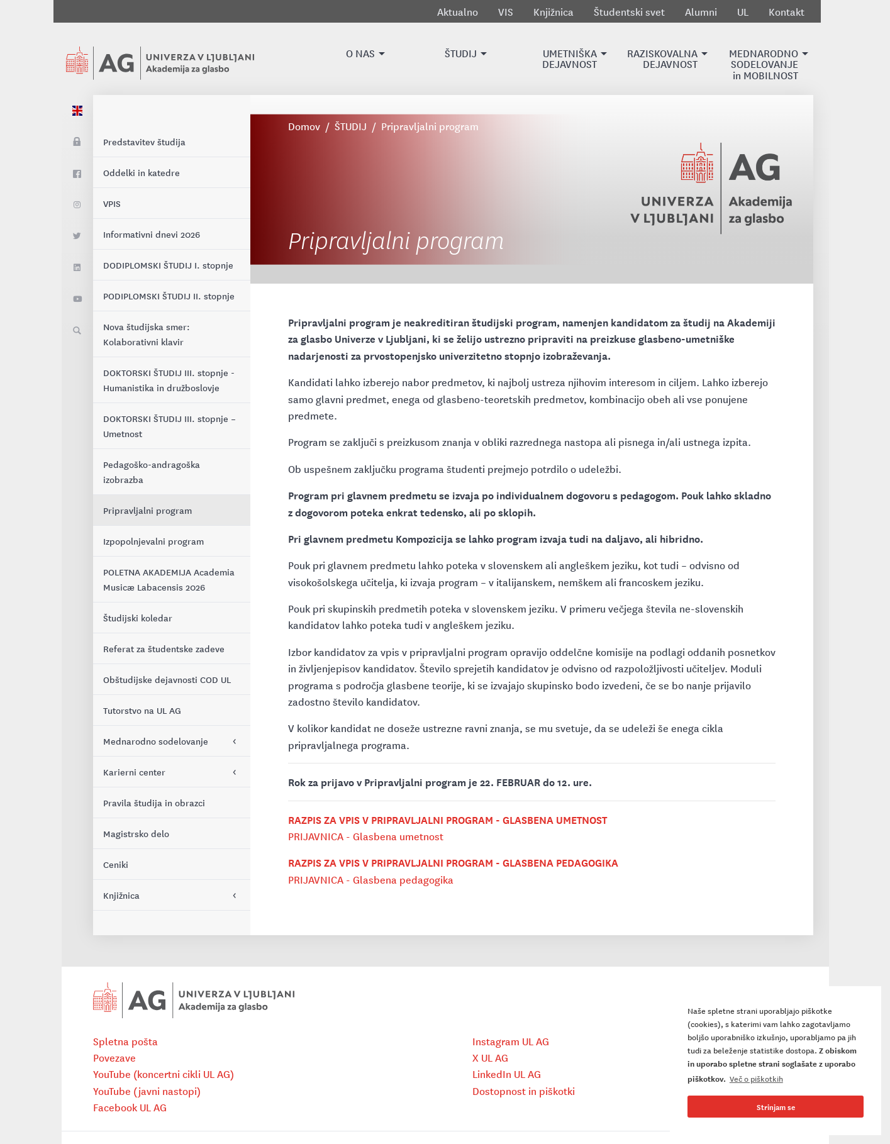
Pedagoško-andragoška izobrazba (151, 472)
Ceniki (115, 864)
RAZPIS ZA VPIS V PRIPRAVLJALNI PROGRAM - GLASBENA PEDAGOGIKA (453, 862)
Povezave (114, 1057)
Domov (304, 125)
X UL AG (490, 1057)
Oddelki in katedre (141, 172)
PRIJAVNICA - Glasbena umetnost (366, 835)
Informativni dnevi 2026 (151, 234)
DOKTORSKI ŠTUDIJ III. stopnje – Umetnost (169, 426)
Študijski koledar (137, 617)
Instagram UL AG (510, 1040)
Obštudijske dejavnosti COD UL (167, 679)
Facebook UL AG (130, 1106)
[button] (360, 59)
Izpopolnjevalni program (153, 541)
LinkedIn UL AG (506, 1073)
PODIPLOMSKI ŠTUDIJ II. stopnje (169, 295)
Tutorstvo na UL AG (142, 710)
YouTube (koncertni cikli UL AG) (163, 1073)
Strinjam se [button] (776, 1107)
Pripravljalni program (147, 510)
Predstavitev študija (144, 141)
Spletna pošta (125, 1040)
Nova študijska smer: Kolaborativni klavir (146, 334)
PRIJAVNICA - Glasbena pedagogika (370, 879)
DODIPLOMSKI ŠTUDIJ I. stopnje (168, 264)
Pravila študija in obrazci (154, 802)
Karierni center (134, 771)
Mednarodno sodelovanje (155, 741)
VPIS (112, 203)
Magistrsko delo (136, 833)
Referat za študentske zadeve (164, 648)
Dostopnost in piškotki (523, 1090)
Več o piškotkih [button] (756, 1078)
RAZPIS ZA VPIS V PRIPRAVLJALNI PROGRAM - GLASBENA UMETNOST (447, 819)
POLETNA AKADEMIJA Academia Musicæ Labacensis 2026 (169, 579)
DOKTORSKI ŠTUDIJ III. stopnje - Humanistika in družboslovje (169, 380)
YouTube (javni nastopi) (147, 1090)
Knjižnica (121, 895)
